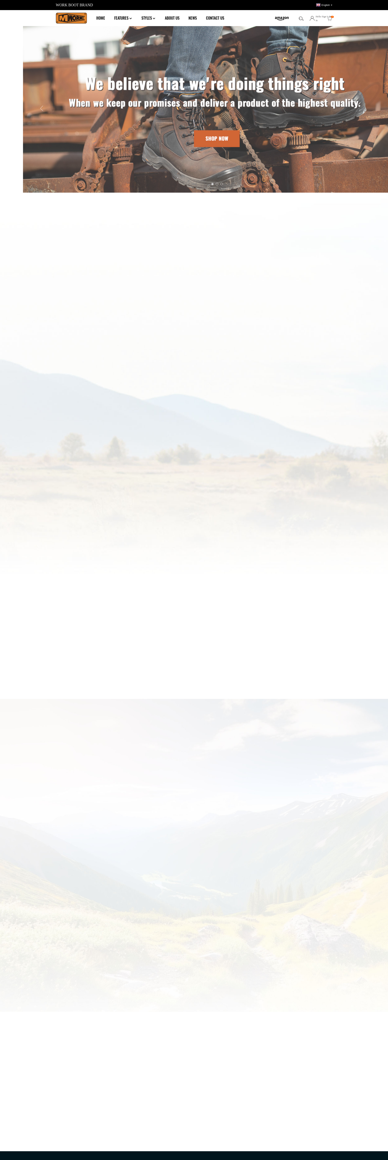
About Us (172, 18)
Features (123, 18)
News (192, 18)
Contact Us (215, 18)
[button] (134, 108)
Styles (148, 18)
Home (100, 18)
